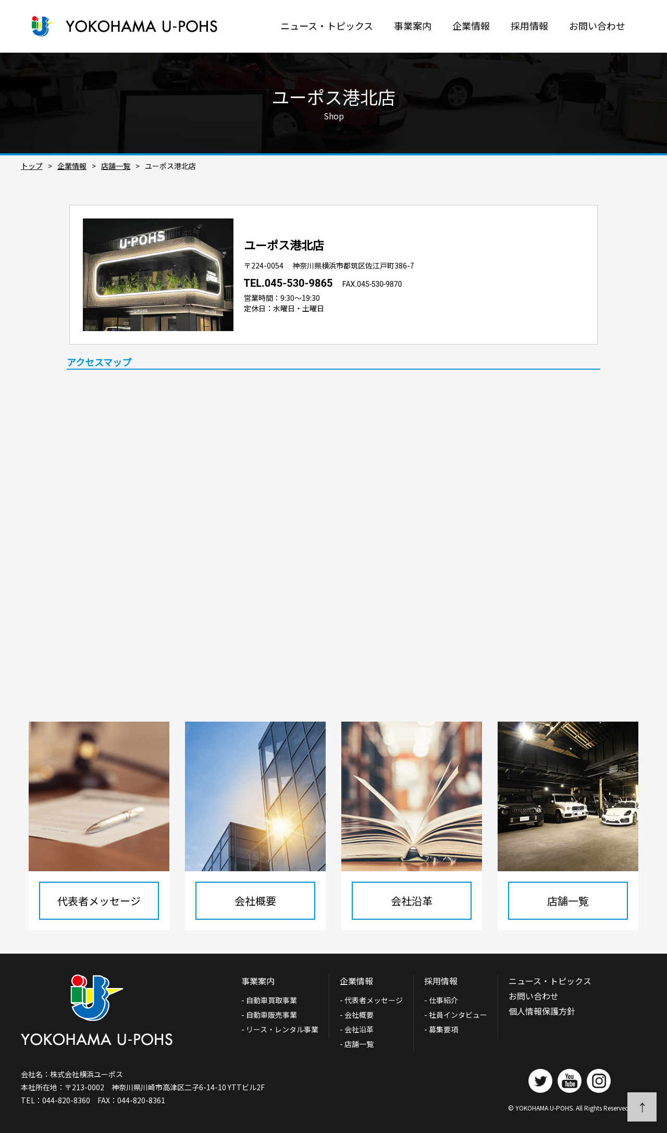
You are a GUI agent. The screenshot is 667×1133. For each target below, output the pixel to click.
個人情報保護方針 (542, 1011)
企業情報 (471, 25)
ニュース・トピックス (326, 25)
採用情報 (529, 25)
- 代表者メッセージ (371, 1000)
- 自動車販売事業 (269, 1014)
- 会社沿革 (357, 1029)
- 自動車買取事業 (272, 1000)
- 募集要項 (441, 1029)
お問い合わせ (597, 25)
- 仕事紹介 (441, 1000)
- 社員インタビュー (455, 1014)
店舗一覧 (115, 166)
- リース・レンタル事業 (279, 1029)
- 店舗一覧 (357, 1044)
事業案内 (412, 25)
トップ (32, 166)
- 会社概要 (357, 1014)
